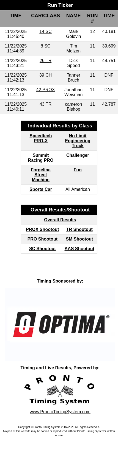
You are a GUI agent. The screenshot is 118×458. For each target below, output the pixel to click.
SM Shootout (79, 239)
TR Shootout (79, 229)
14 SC (45, 31)
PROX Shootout (42, 229)
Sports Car (40, 189)
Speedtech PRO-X (41, 138)
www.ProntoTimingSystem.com (60, 411)
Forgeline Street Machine (41, 174)
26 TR (45, 60)
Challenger (77, 155)
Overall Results (60, 219)
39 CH (45, 75)
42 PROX (45, 89)
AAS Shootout (79, 248)
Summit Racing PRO (40, 158)
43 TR (45, 104)
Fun (78, 169)
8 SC (46, 46)
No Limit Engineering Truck (77, 140)
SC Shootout (42, 248)
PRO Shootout (42, 239)
